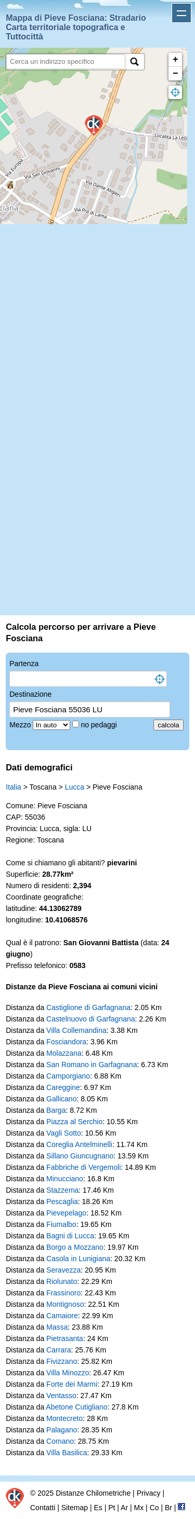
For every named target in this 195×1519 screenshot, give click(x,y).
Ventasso (61, 1395)
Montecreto (64, 1418)
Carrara (58, 1350)
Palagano (61, 1430)
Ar (124, 1507)
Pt (111, 1507)
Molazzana (64, 1053)
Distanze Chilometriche (93, 1493)
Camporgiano (68, 1076)
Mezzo (21, 725)
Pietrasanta (64, 1338)
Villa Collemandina (76, 1030)
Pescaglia (62, 1201)
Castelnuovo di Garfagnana (90, 1019)
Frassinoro (63, 1293)
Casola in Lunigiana (78, 1258)
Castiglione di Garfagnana (88, 1007)
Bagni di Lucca (70, 1236)
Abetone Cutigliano (76, 1407)
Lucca (74, 787)
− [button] (175, 73)
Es (98, 1507)
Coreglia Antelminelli (79, 1144)
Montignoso (65, 1304)
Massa (57, 1327)
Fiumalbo (61, 1224)
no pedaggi (100, 725)
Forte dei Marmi (71, 1384)
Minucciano (64, 1179)
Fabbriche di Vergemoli (83, 1167)
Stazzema (62, 1190)
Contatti (42, 1507)
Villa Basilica (66, 1452)
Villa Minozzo (67, 1373)
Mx (139, 1507)
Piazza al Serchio (74, 1121)
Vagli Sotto (63, 1133)
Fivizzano (61, 1361)
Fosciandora (66, 1042)
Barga (56, 1110)
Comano (60, 1441)
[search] (65, 61)
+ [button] (175, 59)
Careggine (63, 1087)
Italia (13, 787)
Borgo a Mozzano (74, 1247)
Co (154, 1507)
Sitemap (74, 1507)
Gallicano (61, 1099)
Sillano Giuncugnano (79, 1156)
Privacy (149, 1493)
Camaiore (62, 1315)
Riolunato (61, 1281)
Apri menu (181, 13)
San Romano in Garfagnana (91, 1064)
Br (168, 1507)
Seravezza (63, 1270)
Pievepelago (66, 1213)
